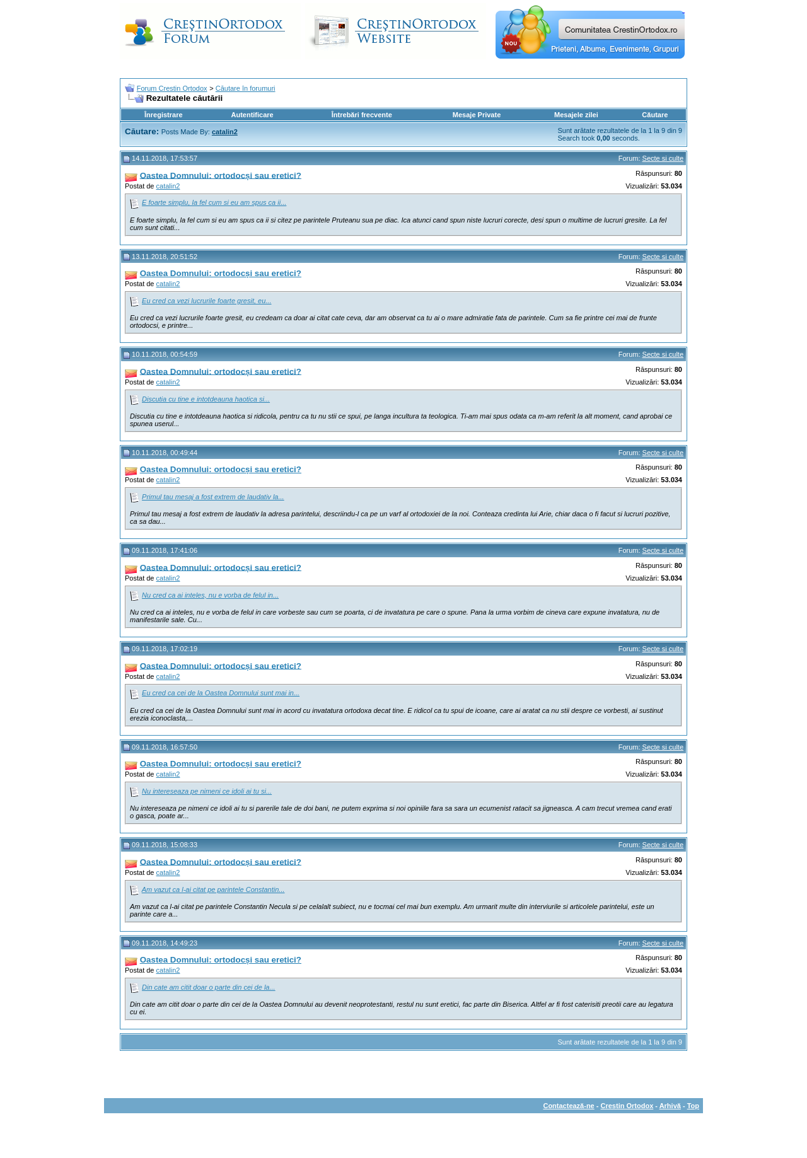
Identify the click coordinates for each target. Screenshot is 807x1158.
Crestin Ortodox (627, 1105)
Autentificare (252, 115)
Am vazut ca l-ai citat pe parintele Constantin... (213, 889)
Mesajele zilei (576, 115)
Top (693, 1105)
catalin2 (168, 186)
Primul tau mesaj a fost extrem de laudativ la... (213, 497)
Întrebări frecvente (362, 115)
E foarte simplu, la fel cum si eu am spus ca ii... (214, 202)
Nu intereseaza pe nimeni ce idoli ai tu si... (207, 791)
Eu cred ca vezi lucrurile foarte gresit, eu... (206, 300)
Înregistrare (163, 115)
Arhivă (670, 1105)
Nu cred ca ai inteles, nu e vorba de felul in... (210, 595)
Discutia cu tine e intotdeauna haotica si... (206, 399)
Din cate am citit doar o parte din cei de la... (209, 987)
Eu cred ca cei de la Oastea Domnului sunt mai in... (220, 693)
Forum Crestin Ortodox (172, 88)
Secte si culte (662, 158)
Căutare (655, 115)
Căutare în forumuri (246, 88)
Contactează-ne (568, 1105)
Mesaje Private (477, 115)
